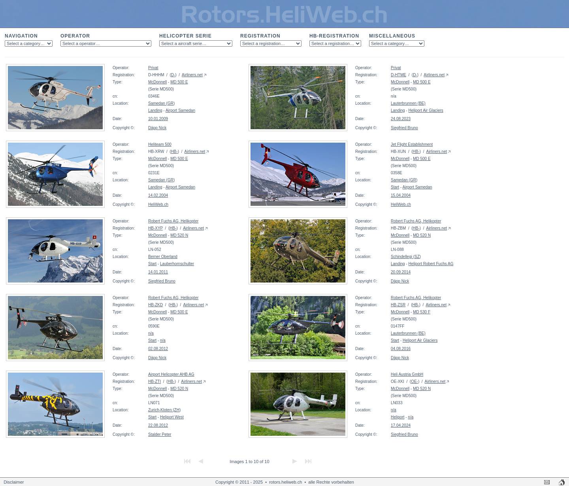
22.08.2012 (158, 425)
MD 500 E (179, 82)
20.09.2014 (401, 272)
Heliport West (172, 417)
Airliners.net (192, 75)
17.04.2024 (401, 425)
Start (395, 187)
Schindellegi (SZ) (406, 256)
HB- (174, 151)
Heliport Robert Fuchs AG (430, 264)
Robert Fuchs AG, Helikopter (173, 221)
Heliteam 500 (159, 144)
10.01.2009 (158, 119)
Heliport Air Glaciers (425, 110)
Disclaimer (14, 482)
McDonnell (157, 82)
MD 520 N (179, 235)
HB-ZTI (154, 381)
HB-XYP (155, 228)
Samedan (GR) (161, 103)
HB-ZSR (398, 305)
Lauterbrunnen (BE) (408, 103)
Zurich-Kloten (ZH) (164, 410)
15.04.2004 (401, 195)
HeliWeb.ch (158, 204)
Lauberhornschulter (177, 264)
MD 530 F (421, 312)
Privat (153, 68)
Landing (155, 110)
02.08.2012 (158, 349)
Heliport (397, 417)
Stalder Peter (159, 434)
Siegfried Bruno (404, 128)
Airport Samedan (180, 110)
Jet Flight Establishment (412, 144)
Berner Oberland (162, 256)
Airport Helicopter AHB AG (171, 374)
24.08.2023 (401, 119)
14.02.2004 (158, 195)
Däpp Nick (157, 128)
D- (173, 75)
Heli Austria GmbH (407, 374)
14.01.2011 (158, 272)
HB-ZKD (155, 305)
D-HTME (398, 75)
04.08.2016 (401, 349)
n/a (151, 333)
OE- (414, 381)
